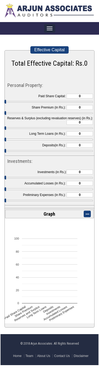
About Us (43, 356)
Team (29, 356)
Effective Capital (49, 50)
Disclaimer (81, 356)
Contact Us (62, 356)
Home (17, 356)
